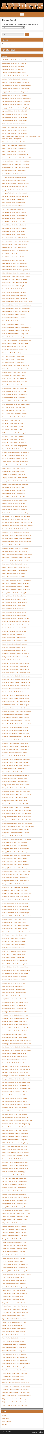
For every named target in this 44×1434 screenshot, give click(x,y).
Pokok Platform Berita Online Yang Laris (14, 1149)
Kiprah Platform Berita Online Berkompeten (15, 567)
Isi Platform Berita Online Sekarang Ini (13, 433)
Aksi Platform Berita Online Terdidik (13, 66)
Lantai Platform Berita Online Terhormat (14, 637)
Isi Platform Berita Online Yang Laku (13, 436)
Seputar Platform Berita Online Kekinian (14, 1188)
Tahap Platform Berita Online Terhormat (14, 1242)
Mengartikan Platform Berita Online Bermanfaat (16, 794)
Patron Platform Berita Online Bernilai (13, 1063)
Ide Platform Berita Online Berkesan (13, 356)
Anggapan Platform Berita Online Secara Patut (16, 98)
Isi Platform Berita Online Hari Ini (12, 420)
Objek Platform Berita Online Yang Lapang (15, 1002)
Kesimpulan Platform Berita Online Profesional (16, 557)
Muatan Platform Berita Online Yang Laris (14, 964)
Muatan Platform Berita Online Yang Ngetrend (16, 970)
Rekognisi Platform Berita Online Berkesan (15, 1162)
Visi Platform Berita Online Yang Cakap (14, 1354)
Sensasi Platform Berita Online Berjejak (14, 1171)
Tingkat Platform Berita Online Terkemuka (15, 1309)
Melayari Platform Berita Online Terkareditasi (15, 660)
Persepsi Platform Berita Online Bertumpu (15, 1117)
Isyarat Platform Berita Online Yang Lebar (14, 455)
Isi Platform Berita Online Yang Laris (13, 439)
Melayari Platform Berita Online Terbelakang (15, 653)
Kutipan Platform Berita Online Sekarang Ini (15, 618)
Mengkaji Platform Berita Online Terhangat (15, 868)
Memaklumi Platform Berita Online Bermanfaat (16, 685)
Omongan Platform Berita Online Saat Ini (14, 1021)
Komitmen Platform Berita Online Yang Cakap (16, 589)
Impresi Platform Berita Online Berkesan (14, 382)
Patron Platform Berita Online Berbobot (14, 1053)
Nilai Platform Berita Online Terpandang (14, 996)
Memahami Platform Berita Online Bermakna (15, 669)
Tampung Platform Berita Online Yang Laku (15, 1264)
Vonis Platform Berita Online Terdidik (13, 1376)
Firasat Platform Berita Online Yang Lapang (15, 330)
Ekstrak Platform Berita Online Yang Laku (14, 263)
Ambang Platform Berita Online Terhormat (15, 76)
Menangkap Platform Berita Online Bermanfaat (16, 724)
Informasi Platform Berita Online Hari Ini (14, 391)
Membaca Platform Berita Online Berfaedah (15, 689)
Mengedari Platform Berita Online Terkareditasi (16, 810)
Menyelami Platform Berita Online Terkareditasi (16, 916)
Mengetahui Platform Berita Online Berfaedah (16, 829)
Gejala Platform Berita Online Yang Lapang (15, 343)
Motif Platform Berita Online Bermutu (13, 954)
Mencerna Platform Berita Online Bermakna (15, 733)
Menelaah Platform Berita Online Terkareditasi (16, 765)
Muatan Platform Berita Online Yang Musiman (16, 967)
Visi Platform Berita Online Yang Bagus (14, 1347)
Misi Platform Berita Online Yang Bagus (14, 938)
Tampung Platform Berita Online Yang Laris (15, 1267)
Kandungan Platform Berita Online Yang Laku (16, 516)
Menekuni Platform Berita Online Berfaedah (15, 740)
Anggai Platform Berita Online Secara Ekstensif (16, 85)
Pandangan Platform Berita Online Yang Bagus (16, 1044)
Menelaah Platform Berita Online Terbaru (14, 753)
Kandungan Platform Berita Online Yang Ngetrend (17, 525)
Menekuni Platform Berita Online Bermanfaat (15, 749)
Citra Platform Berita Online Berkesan (13, 202)
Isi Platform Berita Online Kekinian (12, 423)
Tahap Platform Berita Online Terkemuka (14, 1245)
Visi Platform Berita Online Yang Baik (13, 1351)
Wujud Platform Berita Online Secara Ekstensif (16, 1395)
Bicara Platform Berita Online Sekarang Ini (15, 154)
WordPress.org (6, 1425)
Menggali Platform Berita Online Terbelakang (15, 848)
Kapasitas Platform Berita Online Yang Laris (15, 532)
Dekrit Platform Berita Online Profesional (14, 254)
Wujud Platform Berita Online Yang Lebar (14, 1402)
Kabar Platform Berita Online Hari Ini (13, 487)
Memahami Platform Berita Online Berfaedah (16, 663)
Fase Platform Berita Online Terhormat (14, 292)
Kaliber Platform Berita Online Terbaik (13, 503)
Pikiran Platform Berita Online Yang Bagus (15, 1136)
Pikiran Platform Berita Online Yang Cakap (15, 1143)
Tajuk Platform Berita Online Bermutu (13, 1258)
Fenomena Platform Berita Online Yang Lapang (16, 305)
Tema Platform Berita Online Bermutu (13, 1296)
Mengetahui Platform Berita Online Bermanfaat (16, 839)
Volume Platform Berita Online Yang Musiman (16, 1363)
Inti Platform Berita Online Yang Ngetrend (14, 417)
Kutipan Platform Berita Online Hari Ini (13, 605)
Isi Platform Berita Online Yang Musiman (14, 442)
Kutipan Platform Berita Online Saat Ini (14, 615)
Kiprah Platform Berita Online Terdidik (13, 573)
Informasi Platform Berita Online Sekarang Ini (16, 404)
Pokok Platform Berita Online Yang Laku (14, 1146)
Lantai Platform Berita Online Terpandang (14, 644)
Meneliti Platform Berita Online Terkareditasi (15, 781)
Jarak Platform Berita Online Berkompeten (15, 461)
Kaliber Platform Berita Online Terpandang (15, 513)
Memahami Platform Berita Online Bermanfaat (16, 673)
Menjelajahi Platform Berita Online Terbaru (15, 887)
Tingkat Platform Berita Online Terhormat (14, 1306)
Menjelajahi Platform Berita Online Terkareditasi (16, 900)
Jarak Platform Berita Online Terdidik (13, 468)
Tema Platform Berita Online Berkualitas (14, 1293)
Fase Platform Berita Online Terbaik (13, 289)
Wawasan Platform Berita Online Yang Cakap (16, 1392)
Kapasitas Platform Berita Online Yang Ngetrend (17, 538)
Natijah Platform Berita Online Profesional (15, 976)
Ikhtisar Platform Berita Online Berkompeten (15, 365)
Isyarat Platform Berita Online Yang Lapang (15, 452)
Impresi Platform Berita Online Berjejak (14, 378)
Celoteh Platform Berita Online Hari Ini (13, 170)
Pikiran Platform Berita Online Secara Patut (15, 1133)
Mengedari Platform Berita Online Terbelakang (16, 804)
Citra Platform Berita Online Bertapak (13, 206)
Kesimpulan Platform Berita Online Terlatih (15, 564)
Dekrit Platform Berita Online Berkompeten (15, 250)
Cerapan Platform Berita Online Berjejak (14, 186)
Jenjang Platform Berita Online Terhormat (14, 477)
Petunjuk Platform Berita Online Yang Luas (15, 1130)
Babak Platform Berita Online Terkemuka (14, 130)
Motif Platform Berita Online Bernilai (13, 957)
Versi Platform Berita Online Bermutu (13, 1338)
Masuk (4, 1415)
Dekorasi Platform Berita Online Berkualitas (15, 241)
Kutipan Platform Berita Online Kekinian (14, 609)
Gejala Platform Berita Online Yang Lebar (14, 346)
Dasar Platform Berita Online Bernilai (13, 234)
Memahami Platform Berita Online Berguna (15, 666)
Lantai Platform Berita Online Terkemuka (14, 641)
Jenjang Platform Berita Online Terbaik (14, 474)
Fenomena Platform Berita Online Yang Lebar (16, 308)
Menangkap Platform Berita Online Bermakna (16, 721)
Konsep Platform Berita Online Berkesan (14, 596)
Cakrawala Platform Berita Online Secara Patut (16, 158)
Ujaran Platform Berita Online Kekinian (14, 1319)
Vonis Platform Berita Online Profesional (14, 1373)
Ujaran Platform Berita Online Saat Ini (13, 1325)
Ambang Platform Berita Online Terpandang (15, 82)
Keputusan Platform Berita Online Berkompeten (16, 541)
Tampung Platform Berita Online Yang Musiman (16, 1271)
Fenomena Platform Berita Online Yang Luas (15, 311)
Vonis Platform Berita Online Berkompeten (15, 1370)
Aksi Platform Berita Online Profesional (14, 63)
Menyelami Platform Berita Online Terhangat (15, 912)
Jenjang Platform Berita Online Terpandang (15, 484)
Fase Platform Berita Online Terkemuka (14, 295)
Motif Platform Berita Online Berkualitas (14, 951)
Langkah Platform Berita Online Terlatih (14, 631)
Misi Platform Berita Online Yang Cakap (14, 944)
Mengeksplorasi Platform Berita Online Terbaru (16, 813)
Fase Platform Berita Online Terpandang (14, 298)
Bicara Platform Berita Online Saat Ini (13, 151)
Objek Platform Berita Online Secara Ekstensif (16, 999)
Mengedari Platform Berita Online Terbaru (15, 797)
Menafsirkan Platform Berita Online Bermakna (16, 708)
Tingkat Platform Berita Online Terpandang (15, 1312)
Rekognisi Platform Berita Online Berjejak (14, 1159)
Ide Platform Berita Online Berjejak (12, 353)
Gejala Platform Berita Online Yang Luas (14, 350)
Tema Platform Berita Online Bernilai (13, 1299)
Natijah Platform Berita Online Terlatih (13, 983)
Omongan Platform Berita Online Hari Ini (14, 1012)
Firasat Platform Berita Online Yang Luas (14, 337)
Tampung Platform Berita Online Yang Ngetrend (16, 1274)
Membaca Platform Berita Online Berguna (15, 692)
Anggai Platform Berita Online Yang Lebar (15, 92)
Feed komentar (7, 1421)
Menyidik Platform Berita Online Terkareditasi (16, 932)
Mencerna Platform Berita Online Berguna (15, 730)
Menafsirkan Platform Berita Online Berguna (15, 705)
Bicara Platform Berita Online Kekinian (14, 145)
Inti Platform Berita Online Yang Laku (13, 407)
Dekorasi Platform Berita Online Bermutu (14, 244)
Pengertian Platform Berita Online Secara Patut (16, 1079)
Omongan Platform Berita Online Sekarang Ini (16, 1024)
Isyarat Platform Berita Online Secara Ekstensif (16, 449)
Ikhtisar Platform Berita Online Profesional (15, 369)
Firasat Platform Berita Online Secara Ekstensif (16, 327)
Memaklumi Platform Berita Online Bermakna (16, 682)
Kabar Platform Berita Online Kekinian (13, 490)
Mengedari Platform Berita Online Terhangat (15, 807)
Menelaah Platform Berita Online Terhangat (15, 762)
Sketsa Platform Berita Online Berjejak (14, 1226)
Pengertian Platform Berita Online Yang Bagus (16, 1082)
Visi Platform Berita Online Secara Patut (14, 1344)
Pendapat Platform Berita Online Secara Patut (16, 1066)
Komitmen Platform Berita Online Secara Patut (16, 580)
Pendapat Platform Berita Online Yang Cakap (16, 1076)
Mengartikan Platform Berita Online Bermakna (16, 791)
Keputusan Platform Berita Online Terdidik (15, 548)
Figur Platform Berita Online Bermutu (13, 321)
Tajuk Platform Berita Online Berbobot (13, 1251)
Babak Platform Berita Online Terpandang (15, 133)
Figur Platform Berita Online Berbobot (13, 314)
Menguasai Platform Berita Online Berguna (15, 877)
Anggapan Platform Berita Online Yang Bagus (16, 101)
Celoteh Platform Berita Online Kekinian (14, 174)
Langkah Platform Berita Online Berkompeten (16, 621)
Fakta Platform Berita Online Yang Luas (14, 286)
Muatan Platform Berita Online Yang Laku (14, 960)
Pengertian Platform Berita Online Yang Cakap (16, 1088)
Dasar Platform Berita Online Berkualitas (14, 228)
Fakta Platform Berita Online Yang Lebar (14, 282)
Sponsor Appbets (37, 1432)
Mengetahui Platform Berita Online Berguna (15, 832)
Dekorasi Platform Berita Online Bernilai (14, 247)
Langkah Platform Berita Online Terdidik (14, 628)
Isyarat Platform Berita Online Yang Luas (14, 458)
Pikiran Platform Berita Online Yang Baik (14, 1139)
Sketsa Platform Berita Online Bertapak (14, 1232)
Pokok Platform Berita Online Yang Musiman (15, 1152)
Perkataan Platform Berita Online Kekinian (15, 1095)
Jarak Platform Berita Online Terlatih (13, 471)
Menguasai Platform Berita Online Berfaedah (15, 874)
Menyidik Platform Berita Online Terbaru (14, 919)
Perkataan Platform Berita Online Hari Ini (14, 1092)
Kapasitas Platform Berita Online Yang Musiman (16, 535)
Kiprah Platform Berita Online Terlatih (13, 577)
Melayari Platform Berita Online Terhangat (15, 657)
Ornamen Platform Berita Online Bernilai (14, 1037)
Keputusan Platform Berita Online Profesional (16, 545)
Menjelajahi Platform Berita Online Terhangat (15, 896)
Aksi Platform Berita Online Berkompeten (14, 60)
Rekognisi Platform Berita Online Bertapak (15, 1165)
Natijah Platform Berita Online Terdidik (13, 980)
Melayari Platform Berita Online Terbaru (14, 647)
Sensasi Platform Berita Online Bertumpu (14, 1181)
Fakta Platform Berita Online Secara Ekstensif (16, 276)
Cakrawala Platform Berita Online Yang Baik (15, 164)
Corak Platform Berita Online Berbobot (14, 212)
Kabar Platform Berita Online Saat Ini (13, 497)
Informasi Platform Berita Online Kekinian (14, 394)
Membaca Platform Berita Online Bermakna (15, 695)
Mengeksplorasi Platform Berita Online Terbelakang (17, 820)
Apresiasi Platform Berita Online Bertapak (15, 117)
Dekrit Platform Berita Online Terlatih (13, 260)
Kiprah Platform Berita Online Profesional (14, 570)
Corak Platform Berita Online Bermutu (13, 218)
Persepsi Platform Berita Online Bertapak (14, 1114)
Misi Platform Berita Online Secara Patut (14, 935)
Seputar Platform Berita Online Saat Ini (14, 1194)
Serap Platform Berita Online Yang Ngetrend (15, 1210)
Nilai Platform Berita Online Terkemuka (14, 992)
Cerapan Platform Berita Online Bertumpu (15, 196)
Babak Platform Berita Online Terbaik (13, 124)
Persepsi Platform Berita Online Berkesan (15, 1111)
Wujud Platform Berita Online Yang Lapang (15, 1399)
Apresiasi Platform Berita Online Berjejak (14, 111)
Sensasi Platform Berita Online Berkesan (14, 1175)
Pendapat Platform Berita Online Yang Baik (15, 1072)
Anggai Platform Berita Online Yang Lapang (15, 88)
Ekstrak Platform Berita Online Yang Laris (14, 266)
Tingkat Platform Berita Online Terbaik (13, 1303)
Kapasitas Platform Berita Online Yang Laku (15, 529)
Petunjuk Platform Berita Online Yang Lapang (16, 1124)
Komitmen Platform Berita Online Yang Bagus (16, 583)
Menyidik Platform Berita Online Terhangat (15, 928)
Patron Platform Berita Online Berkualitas (14, 1056)
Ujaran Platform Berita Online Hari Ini (13, 1315)
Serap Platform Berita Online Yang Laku (14, 1200)
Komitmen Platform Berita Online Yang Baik (15, 586)
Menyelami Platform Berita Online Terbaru (15, 903)
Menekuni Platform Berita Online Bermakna (15, 746)
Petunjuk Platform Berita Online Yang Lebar (15, 1127)
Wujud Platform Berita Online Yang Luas (14, 1405)
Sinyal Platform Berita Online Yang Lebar (14, 1219)
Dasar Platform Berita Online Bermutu (13, 231)
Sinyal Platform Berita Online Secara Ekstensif (16, 1213)
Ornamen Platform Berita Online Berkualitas (15, 1031)
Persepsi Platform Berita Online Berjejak (14, 1108)
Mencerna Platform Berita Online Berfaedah (15, 727)
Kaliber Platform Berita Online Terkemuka (14, 509)
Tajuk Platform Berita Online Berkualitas (14, 1255)
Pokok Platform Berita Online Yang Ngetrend (15, 1156)
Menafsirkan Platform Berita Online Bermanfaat (16, 711)
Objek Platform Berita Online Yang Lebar (14, 1005)
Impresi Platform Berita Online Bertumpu (14, 388)
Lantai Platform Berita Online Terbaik (13, 634)
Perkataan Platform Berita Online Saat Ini (14, 1101)
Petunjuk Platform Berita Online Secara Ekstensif (17, 1120)
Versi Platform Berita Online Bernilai (13, 1341)
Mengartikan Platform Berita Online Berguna (15, 788)
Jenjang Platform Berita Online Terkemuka (15, 481)
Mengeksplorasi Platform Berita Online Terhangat (17, 823)
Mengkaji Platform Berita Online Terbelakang (15, 864)
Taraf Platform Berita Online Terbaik (13, 1277)
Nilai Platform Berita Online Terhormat (13, 989)
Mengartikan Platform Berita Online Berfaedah (16, 785)
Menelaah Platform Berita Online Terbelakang (16, 759)
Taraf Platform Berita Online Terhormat (14, 1280)
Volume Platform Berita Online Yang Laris (14, 1360)
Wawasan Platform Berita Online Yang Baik (15, 1389)
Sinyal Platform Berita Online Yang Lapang (15, 1216)
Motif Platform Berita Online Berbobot (13, 948)
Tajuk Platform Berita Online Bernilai (13, 1261)
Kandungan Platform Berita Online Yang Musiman (17, 522)
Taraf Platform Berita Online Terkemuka (14, 1283)
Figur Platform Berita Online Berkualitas (14, 318)
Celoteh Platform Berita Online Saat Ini (14, 180)
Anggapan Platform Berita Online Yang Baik (15, 104)
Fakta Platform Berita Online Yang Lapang (15, 279)
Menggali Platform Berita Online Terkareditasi (16, 855)
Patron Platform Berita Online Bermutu (14, 1060)
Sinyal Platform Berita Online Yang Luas (14, 1223)
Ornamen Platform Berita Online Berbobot (15, 1028)
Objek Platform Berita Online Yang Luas (14, 1008)
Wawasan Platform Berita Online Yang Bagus (16, 1386)
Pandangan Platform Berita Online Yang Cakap (16, 1050)
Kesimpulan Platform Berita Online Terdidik (15, 561)
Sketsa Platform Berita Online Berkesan (14, 1229)
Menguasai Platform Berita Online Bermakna (15, 880)
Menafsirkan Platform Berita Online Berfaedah (16, 701)
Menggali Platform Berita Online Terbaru (14, 842)
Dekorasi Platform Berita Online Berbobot (14, 238)
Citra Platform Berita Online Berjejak (13, 199)
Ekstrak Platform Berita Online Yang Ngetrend (16, 273)
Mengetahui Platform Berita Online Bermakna (16, 836)
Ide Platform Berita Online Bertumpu (13, 362)
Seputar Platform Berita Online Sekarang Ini (15, 1197)
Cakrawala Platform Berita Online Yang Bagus (16, 161)
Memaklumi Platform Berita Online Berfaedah (16, 676)
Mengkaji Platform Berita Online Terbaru (14, 858)
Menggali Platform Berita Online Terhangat (15, 852)
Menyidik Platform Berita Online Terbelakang (15, 925)
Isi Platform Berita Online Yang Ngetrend (14, 446)
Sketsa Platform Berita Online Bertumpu (14, 1235)
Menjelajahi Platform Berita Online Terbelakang (16, 893)
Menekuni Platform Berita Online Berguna (15, 743)
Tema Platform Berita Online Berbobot (13, 1290)
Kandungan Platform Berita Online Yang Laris (16, 519)
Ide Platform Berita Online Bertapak (13, 359)
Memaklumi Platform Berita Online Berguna (15, 679)
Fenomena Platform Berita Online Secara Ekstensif (17, 302)
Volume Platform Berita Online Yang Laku (14, 1357)
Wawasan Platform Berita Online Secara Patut (16, 1383)
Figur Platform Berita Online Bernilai (13, 324)
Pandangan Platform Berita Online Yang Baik (16, 1047)
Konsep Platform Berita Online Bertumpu (14, 602)
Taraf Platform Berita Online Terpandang (14, 1287)
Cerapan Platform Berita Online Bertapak (14, 193)
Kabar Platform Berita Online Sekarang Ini (15, 500)
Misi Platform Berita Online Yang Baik (13, 941)
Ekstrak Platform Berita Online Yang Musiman (16, 270)
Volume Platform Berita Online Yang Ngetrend (16, 1367)
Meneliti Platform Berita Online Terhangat (14, 778)
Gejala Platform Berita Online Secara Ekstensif (16, 340)
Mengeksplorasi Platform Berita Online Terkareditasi (18, 826)
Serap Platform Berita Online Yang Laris (14, 1203)
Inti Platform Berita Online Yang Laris (13, 410)
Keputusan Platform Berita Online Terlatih (14, 551)
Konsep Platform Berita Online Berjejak (14, 593)
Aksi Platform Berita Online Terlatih (12, 69)
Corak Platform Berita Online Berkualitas (14, 215)
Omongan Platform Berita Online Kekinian (15, 1015)
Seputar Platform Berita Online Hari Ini (14, 1184)
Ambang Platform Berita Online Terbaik (14, 72)
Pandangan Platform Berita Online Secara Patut (16, 1040)
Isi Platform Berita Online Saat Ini (12, 429)
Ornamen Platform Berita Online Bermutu (14, 1034)
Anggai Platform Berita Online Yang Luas (14, 95)
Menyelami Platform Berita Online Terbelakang (16, 909)
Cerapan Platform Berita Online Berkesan (14, 190)
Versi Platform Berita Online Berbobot (13, 1331)
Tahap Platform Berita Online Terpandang (14, 1248)
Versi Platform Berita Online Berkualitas (14, 1335)
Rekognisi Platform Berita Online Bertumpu (15, 1168)
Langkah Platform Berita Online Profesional (15, 625)
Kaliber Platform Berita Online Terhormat (14, 506)
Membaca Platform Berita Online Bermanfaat (16, 698)
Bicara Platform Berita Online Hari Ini (13, 142)
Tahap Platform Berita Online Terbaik (13, 1239)
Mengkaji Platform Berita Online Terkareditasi (16, 871)
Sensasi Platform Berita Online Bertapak (14, 1178)
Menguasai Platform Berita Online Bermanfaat (16, 884)
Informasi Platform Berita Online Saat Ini (14, 401)
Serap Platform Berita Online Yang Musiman (15, 1207)
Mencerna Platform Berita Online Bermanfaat (16, 737)
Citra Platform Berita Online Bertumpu (13, 209)
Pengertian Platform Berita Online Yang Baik (15, 1085)
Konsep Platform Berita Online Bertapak (14, 599)
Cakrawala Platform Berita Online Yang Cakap (16, 167)
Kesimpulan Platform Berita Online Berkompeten (17, 554)
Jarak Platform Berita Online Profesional (14, 465)
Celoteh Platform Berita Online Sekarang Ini (15, 183)
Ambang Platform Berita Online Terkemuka (15, 79)
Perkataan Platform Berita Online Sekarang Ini (16, 1104)
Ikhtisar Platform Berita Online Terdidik (14, 372)
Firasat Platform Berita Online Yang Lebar (15, 334)
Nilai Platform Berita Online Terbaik (12, 986)
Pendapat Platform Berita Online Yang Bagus (16, 1069)
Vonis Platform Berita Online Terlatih (13, 1379)
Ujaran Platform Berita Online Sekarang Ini (15, 1328)
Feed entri (5, 1418)
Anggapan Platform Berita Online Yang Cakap (16, 108)
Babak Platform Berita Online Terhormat (14, 127)
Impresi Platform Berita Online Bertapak (14, 385)
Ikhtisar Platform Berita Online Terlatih (13, 375)
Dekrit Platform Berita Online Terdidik (13, 257)
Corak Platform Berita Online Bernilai (13, 222)
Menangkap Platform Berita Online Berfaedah (16, 714)
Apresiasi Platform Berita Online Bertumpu (15, 120)
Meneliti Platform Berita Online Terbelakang (15, 775)
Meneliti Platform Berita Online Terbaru (14, 768)
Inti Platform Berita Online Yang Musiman (14, 414)
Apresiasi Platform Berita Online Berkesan (15, 114)
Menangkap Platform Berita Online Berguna (15, 717)
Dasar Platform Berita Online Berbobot (14, 225)
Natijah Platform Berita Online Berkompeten (15, 973)
